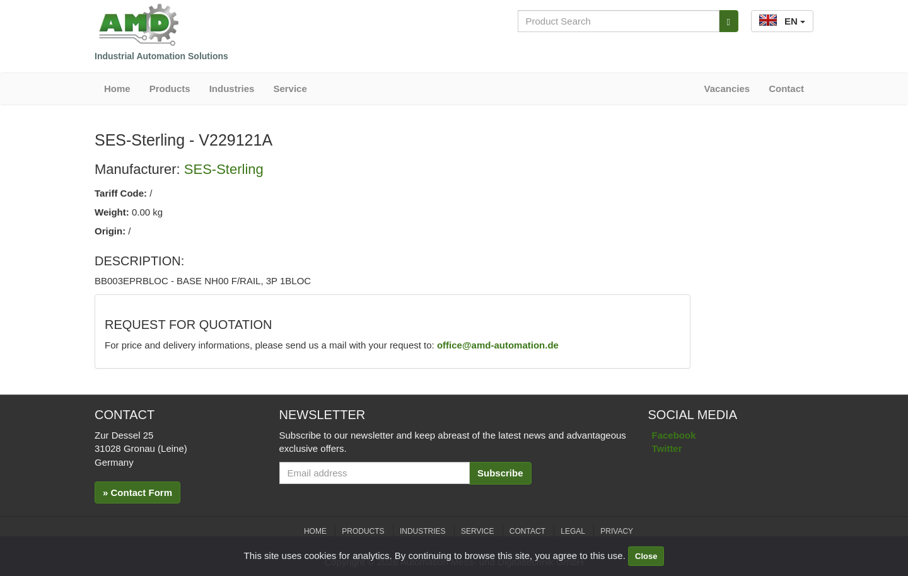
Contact (786, 88)
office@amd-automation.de (498, 345)
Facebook (674, 435)
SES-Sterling (224, 169)
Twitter (667, 448)
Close (646, 556)
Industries (232, 88)
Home (117, 88)
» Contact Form (137, 492)
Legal (573, 531)
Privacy (616, 531)
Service (289, 88)
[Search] (728, 21)
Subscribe (500, 473)
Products (169, 88)
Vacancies (727, 88)
